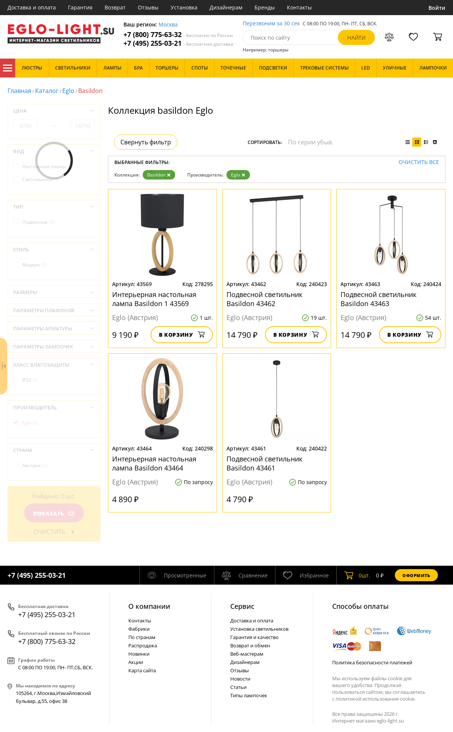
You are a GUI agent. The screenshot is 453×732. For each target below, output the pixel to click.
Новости (240, 678)
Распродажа (142, 645)
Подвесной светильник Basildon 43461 (264, 463)
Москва (168, 25)
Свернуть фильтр (145, 142)
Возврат (115, 7)
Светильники (40, 179)
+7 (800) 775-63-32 (178, 34)
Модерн (34, 265)
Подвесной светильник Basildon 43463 (378, 299)
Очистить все (419, 162)
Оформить (416, 575)
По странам (142, 637)
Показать (54, 513)
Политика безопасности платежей (372, 662)
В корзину (182, 334)
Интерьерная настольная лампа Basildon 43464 (154, 463)
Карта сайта (142, 670)
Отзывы (148, 7)
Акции (135, 662)
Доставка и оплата (32, 7)
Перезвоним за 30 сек (271, 23)
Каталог (7, 68)
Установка (184, 7)
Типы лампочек (248, 695)
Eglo (68, 91)
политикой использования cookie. (376, 698)
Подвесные (38, 222)
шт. (357, 575)
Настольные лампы (47, 166)
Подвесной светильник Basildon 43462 (264, 299)
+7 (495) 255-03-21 (178, 43)
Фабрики (138, 628)
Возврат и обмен (250, 645)
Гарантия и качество (254, 637)
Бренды (264, 7)
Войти (436, 7)
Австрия (35, 465)
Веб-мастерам (246, 653)
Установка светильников (259, 628)
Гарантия (80, 7)
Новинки (138, 653)
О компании (149, 606)
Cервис (242, 606)
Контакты (299, 7)
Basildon (159, 175)
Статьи (238, 687)
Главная (19, 91)
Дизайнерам (226, 7)
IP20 (30, 380)
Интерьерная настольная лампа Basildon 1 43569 (154, 299)
